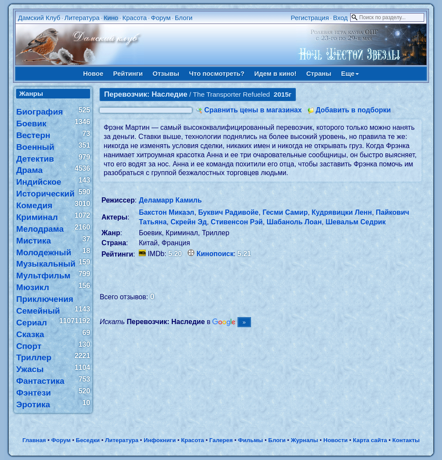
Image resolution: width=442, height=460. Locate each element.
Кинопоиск (215, 253)
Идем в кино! (275, 73)
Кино (111, 17)
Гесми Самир (285, 212)
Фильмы (250, 440)
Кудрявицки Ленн (341, 212)
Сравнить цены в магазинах (253, 110)
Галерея (221, 440)
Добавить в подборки (353, 110)
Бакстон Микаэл (166, 212)
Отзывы (166, 73)
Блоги (184, 17)
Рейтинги (128, 73)
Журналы (304, 440)
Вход (340, 17)
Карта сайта (370, 440)
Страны (319, 73)
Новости (335, 440)
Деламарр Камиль (170, 200)
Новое (93, 73)
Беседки (88, 440)
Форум (161, 17)
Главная (34, 440)
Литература (82, 17)
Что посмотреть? (216, 73)
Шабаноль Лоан (294, 222)
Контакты (406, 440)
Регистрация (310, 17)
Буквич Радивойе (228, 212)
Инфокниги (160, 440)
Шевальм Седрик (356, 222)
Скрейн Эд (189, 222)
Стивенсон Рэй (237, 222)
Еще (350, 73)
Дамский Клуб (39, 17)
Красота (134, 17)
